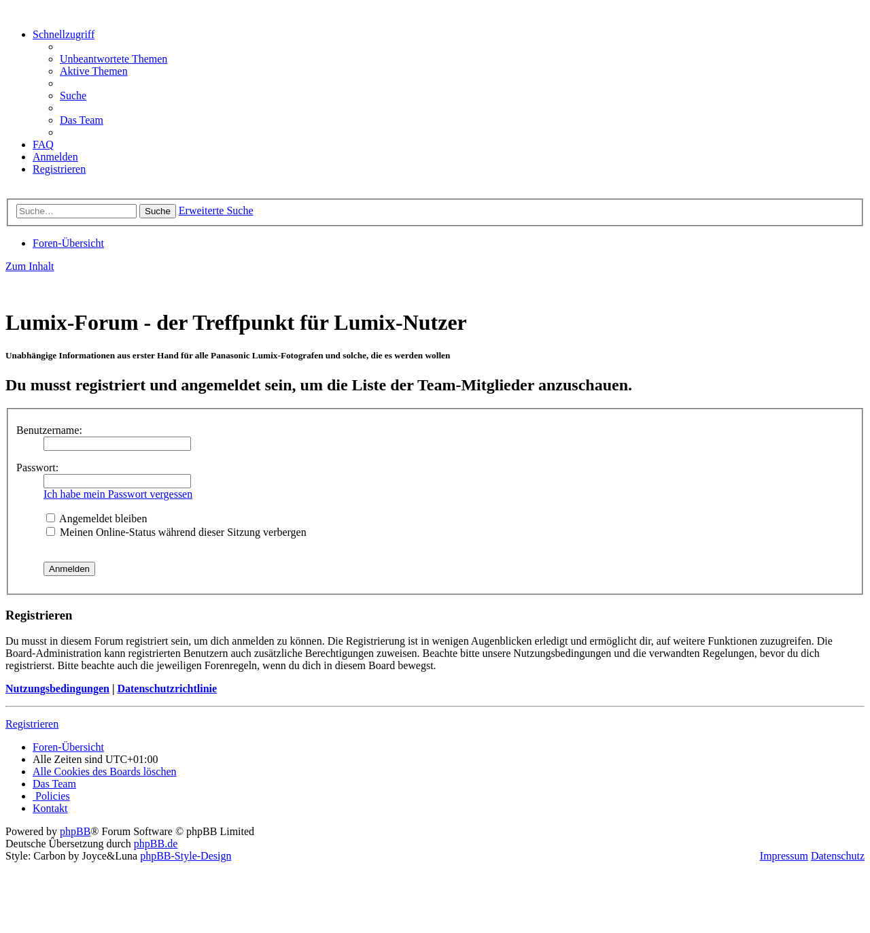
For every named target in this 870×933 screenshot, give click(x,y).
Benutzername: (49, 430)
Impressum (784, 856)
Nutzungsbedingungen (57, 688)
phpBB (75, 831)
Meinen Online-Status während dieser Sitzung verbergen (176, 532)
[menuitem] (113, 59)
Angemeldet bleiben (96, 518)
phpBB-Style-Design (185, 856)
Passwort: (37, 467)
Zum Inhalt (29, 266)
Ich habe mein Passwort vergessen (118, 494)
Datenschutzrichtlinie (167, 688)
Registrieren (31, 724)
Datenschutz (838, 856)
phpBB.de (155, 843)
